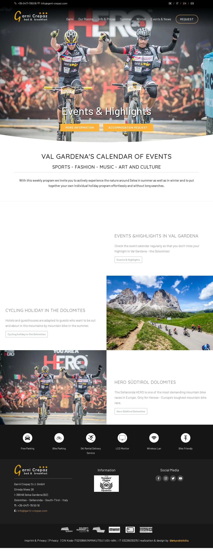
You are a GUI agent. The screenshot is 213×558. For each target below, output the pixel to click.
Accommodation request (128, 127)
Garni (70, 19)
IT (177, 3)
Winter (141, 19)
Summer (126, 19)
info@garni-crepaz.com (32, 510)
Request (187, 19)
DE (170, 3)
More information (80, 127)
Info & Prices (106, 19)
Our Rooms (85, 19)
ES (192, 3)
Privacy (53, 540)
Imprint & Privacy (35, 540)
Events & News (161, 19)
